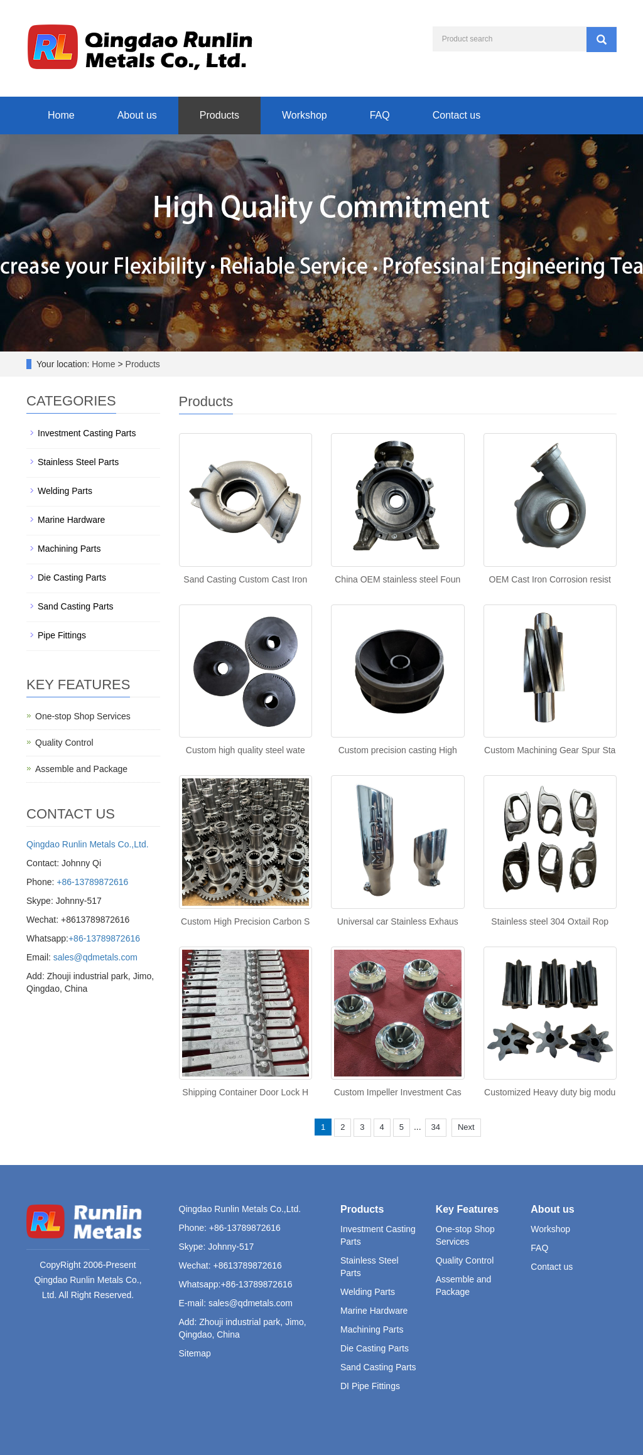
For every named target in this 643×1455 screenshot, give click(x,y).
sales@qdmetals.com (95, 957)
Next (466, 1127)
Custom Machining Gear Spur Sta (549, 750)
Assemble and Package (81, 769)
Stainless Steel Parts (78, 462)
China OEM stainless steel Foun (397, 579)
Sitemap (195, 1353)
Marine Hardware (71, 520)
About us (137, 115)
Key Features (467, 1209)
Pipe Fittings (62, 635)
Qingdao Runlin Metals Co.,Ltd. (87, 844)
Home (61, 115)
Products (219, 115)
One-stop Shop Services (83, 716)
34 (435, 1127)
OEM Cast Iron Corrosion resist (550, 579)
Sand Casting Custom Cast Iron (245, 579)
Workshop (304, 115)
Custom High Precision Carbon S (245, 921)
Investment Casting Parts (87, 433)
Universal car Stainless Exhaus (397, 921)
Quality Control (64, 743)
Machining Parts (69, 549)
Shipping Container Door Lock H (245, 1092)
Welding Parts (65, 491)
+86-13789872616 (92, 882)
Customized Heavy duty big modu (549, 1092)
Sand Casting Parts (76, 606)
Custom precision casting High (397, 750)
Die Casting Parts (72, 577)
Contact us (456, 115)
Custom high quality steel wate (245, 750)
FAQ (380, 115)
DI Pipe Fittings (370, 1386)
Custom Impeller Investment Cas (398, 1092)
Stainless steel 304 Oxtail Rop (549, 921)
